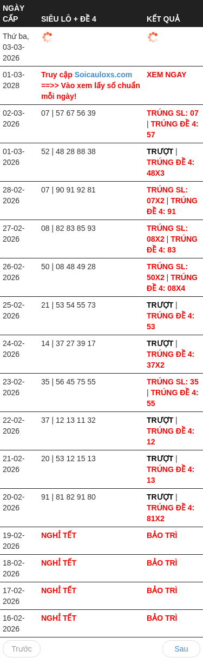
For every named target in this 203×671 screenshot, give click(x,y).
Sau (181, 649)
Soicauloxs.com (104, 74)
